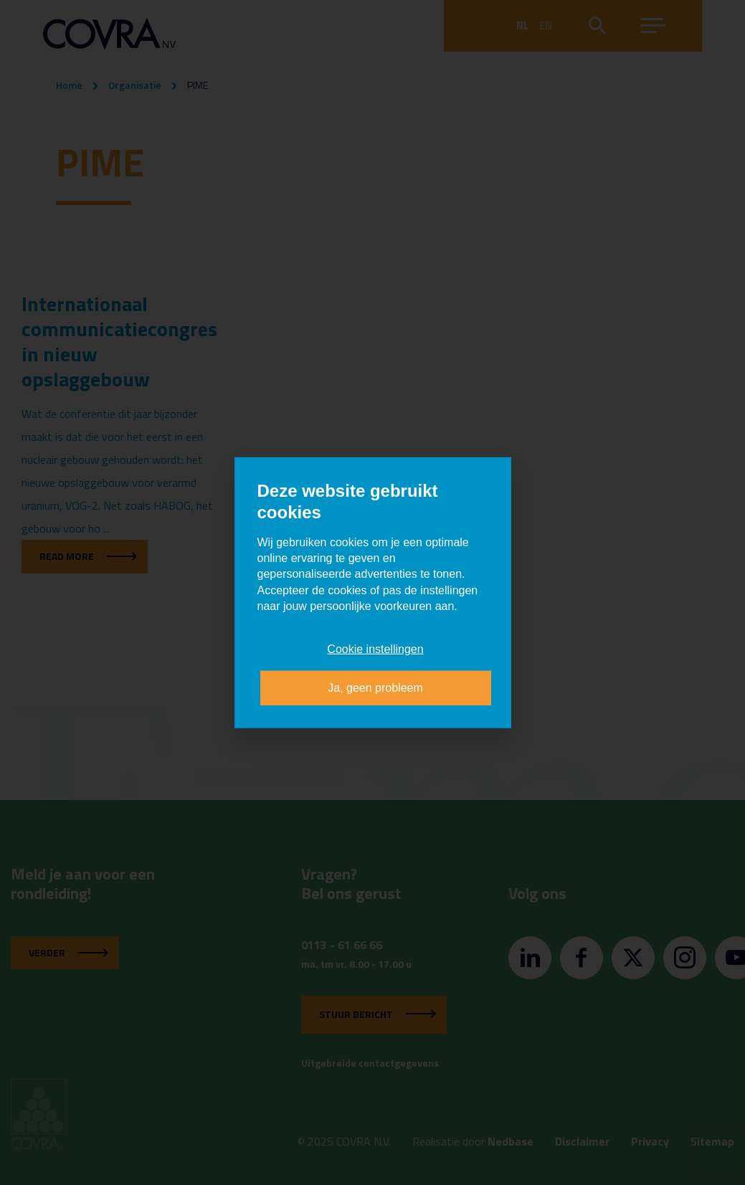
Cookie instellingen (375, 648)
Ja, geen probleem (375, 688)
